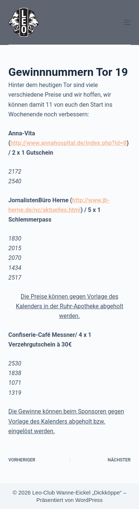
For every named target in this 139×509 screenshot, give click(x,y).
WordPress (89, 500)
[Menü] (127, 22)
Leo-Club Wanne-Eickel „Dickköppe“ (77, 492)
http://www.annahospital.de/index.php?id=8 (68, 142)
